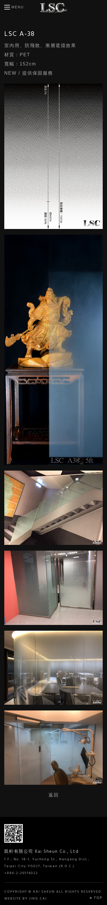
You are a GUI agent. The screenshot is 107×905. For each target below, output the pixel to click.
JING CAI (38, 899)
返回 (54, 795)
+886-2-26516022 (21, 873)
